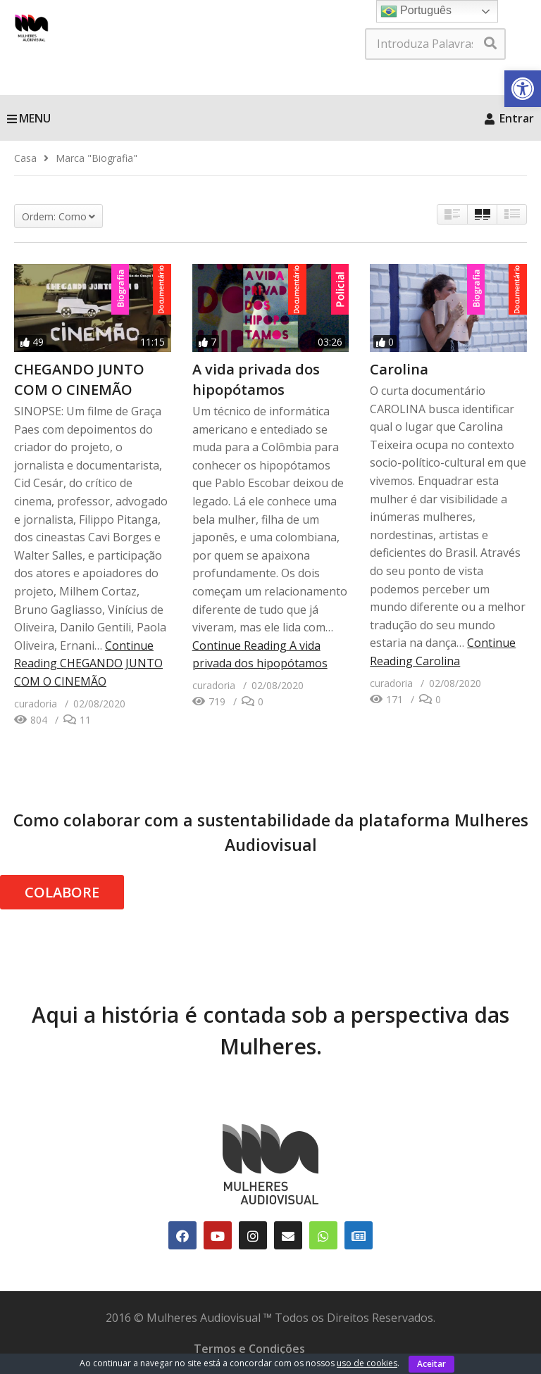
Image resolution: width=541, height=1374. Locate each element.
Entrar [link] (509, 118)
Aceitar (431, 1364)
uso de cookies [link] (367, 1363)
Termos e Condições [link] (249, 1348)
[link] (522, 88)
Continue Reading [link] (88, 663)
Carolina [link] (399, 369)
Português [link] (416, 11)
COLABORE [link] (62, 892)
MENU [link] (29, 118)
